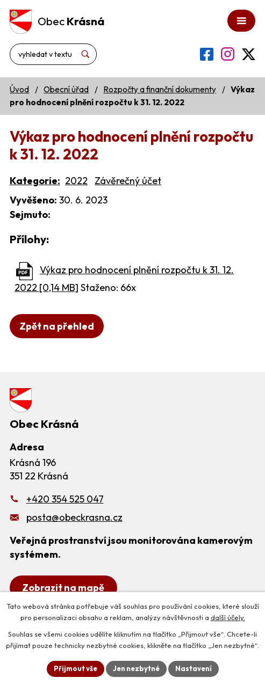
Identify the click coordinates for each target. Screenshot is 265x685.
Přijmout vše (75, 668)
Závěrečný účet (128, 180)
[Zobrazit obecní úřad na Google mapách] (63, 587)
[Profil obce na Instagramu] (227, 54)
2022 (76, 180)
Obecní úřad (66, 89)
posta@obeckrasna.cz (74, 517)
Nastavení (193, 668)
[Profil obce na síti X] (248, 54)
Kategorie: (35, 180)
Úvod (19, 89)
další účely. (228, 617)
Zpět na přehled (56, 326)
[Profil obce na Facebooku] (206, 54)
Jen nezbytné (136, 668)
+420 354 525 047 (65, 499)
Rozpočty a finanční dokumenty (159, 89)
